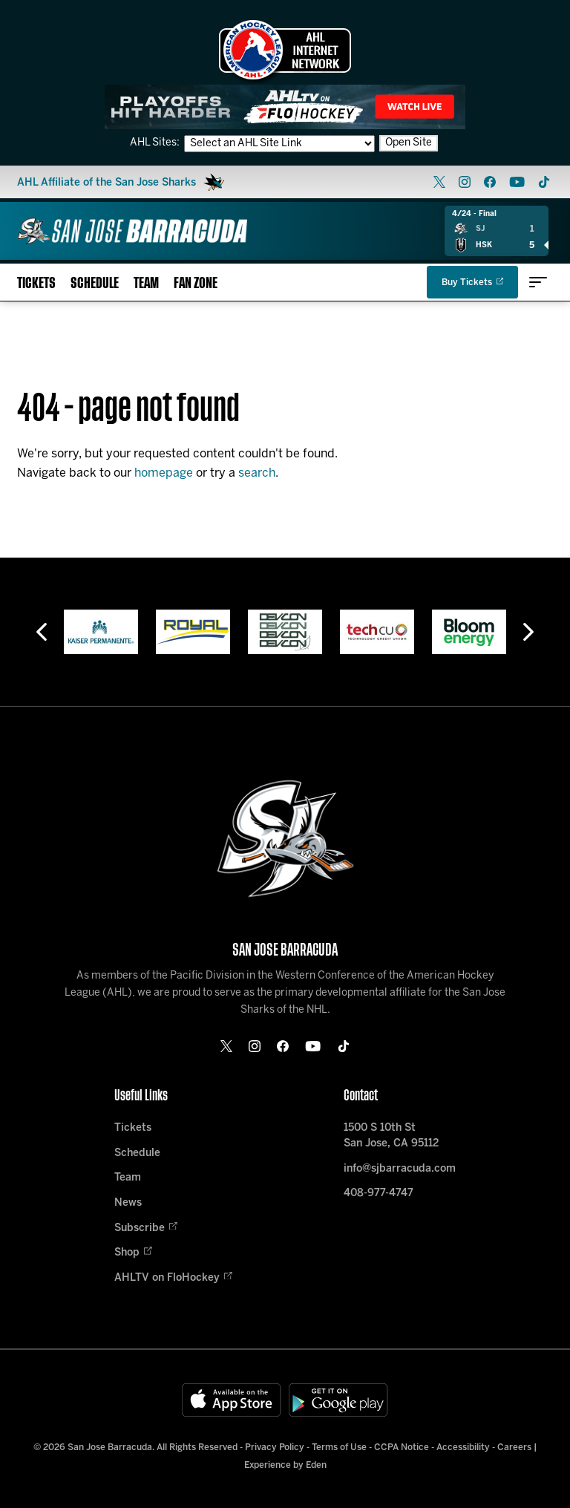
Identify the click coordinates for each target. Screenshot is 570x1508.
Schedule (95, 283)
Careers (514, 1447)
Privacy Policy (274, 1447)
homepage (163, 473)
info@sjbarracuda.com (400, 1169)
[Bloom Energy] (469, 632)
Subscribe (145, 1228)
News (128, 1203)
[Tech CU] (377, 632)
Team (146, 283)
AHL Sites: (156, 143)
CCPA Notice (401, 1447)
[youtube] (517, 182)
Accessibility (463, 1447)
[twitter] (439, 182)
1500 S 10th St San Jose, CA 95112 (391, 1136)
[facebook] (490, 182)
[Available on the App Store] (231, 1400)
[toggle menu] (538, 282)
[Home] (132, 231)
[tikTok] (544, 182)
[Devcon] (285, 632)
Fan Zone (195, 283)
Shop (133, 1253)
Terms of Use (339, 1447)
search (256, 473)
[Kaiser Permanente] (101, 632)
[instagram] (465, 182)
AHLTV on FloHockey (173, 1278)
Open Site (408, 143)
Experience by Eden (285, 1465)
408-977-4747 (378, 1193)
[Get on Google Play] (338, 1400)
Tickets (36, 283)
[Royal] (193, 632)
